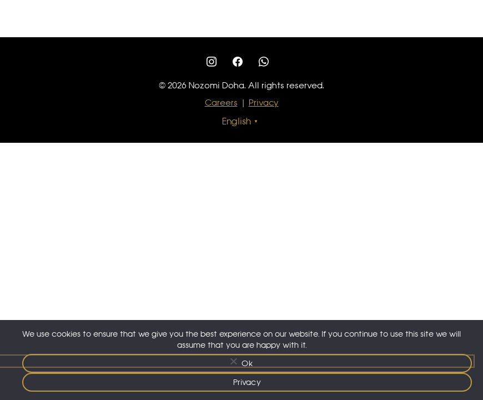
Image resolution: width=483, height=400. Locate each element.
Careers (221, 102)
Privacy (264, 102)
